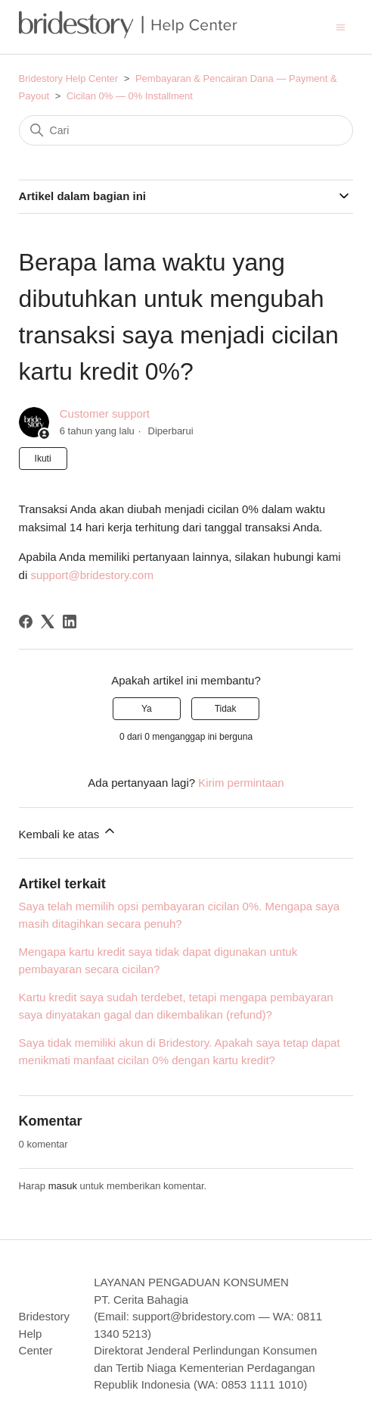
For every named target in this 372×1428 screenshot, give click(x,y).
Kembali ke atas (68, 832)
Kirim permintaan (241, 782)
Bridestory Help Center (69, 78)
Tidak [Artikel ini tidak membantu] (226, 708)
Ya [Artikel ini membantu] (146, 708)
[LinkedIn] (69, 621)
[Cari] (186, 130)
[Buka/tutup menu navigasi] (341, 26)
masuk (62, 1186)
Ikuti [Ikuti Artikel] (43, 458)
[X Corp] (47, 621)
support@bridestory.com (91, 574)
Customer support (105, 413)
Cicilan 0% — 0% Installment (130, 96)
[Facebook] (26, 621)
